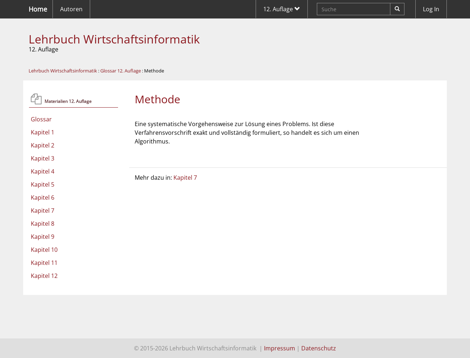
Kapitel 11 (44, 263)
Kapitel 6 (42, 197)
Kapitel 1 (42, 132)
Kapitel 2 (42, 145)
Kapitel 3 (42, 158)
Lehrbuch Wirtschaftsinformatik (114, 39)
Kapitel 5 (42, 184)
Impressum (279, 348)
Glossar (41, 119)
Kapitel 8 (42, 224)
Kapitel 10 (44, 250)
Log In (431, 9)
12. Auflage (281, 9)
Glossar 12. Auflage (120, 70)
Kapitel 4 (42, 171)
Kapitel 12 (44, 276)
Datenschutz (318, 348)
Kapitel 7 (42, 211)
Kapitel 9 (42, 237)
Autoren (71, 9)
